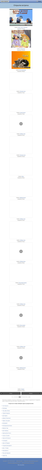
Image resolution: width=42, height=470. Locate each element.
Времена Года (5, 428)
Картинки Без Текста (6, 433)
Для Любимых (5, 430)
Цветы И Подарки (6, 443)
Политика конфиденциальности (14, 463)
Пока (23, 176)
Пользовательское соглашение (28, 463)
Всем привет (22, 325)
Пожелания (22, 48)
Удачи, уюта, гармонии (22, 27)
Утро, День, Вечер (6, 410)
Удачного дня (22, 91)
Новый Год (4, 455)
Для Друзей (4, 423)
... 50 (29, 397)
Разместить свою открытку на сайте (31, 461)
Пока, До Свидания (6, 453)
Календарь (4, 408)
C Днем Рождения (6, 413)
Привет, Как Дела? (6, 420)
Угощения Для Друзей (6, 445)
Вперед (30, 393)
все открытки (4, 1)
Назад (11, 393)
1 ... (13, 397)
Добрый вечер (23, 197)
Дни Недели (4, 415)
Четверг (22, 389)
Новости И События (6, 438)
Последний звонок (23, 282)
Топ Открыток (5, 405)
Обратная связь (19, 461)
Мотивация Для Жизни (7, 425)
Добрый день (22, 261)
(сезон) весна (22, 112)
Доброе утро (22, 133)
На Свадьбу (4, 440)
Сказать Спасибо (6, 435)
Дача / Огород (5, 448)
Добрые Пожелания (6, 418)
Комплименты (5, 450)
